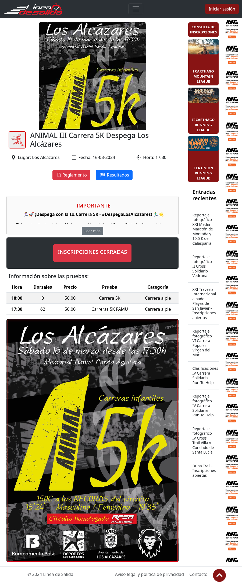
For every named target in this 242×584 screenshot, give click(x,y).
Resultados (114, 175)
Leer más (92, 230)
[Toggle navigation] (135, 9)
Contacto (198, 574)
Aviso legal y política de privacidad (149, 574)
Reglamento (71, 175)
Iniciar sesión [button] (222, 9)
